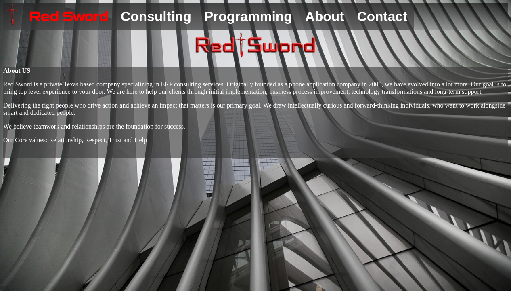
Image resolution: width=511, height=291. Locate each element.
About (324, 16)
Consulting (156, 16)
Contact (382, 16)
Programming (248, 16)
